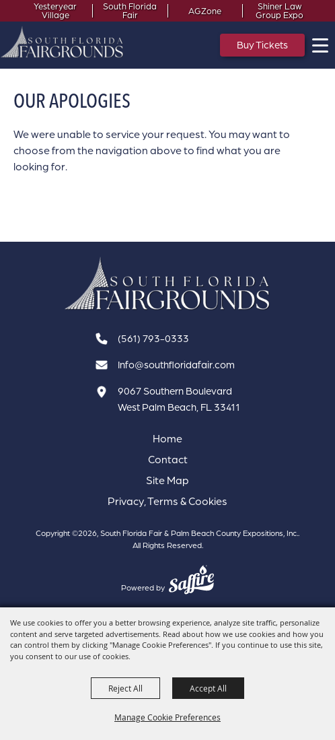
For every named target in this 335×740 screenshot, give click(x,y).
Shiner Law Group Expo (279, 11)
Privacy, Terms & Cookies (167, 501)
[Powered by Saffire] (191, 581)
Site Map (167, 480)
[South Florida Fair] (167, 283)
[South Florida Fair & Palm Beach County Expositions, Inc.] (62, 42)
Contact (168, 459)
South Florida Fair (130, 11)
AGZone (204, 11)
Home (167, 438)
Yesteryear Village (55, 11)
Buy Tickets (262, 44)
